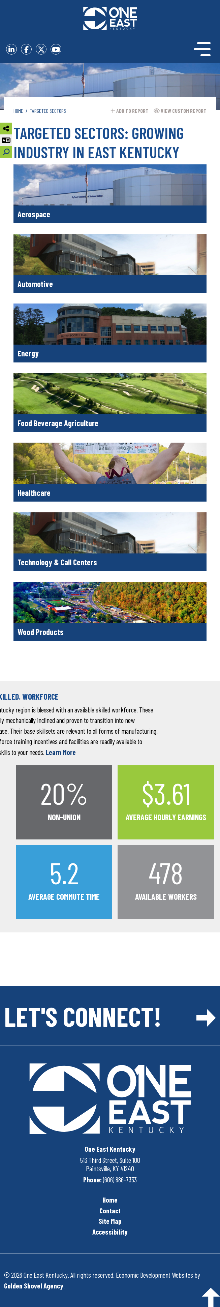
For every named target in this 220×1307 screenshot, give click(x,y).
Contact (110, 1210)
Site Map (110, 1221)
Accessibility (110, 1232)
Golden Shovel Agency (33, 1285)
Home (110, 1200)
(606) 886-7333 (120, 1179)
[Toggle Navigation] (190, 49)
